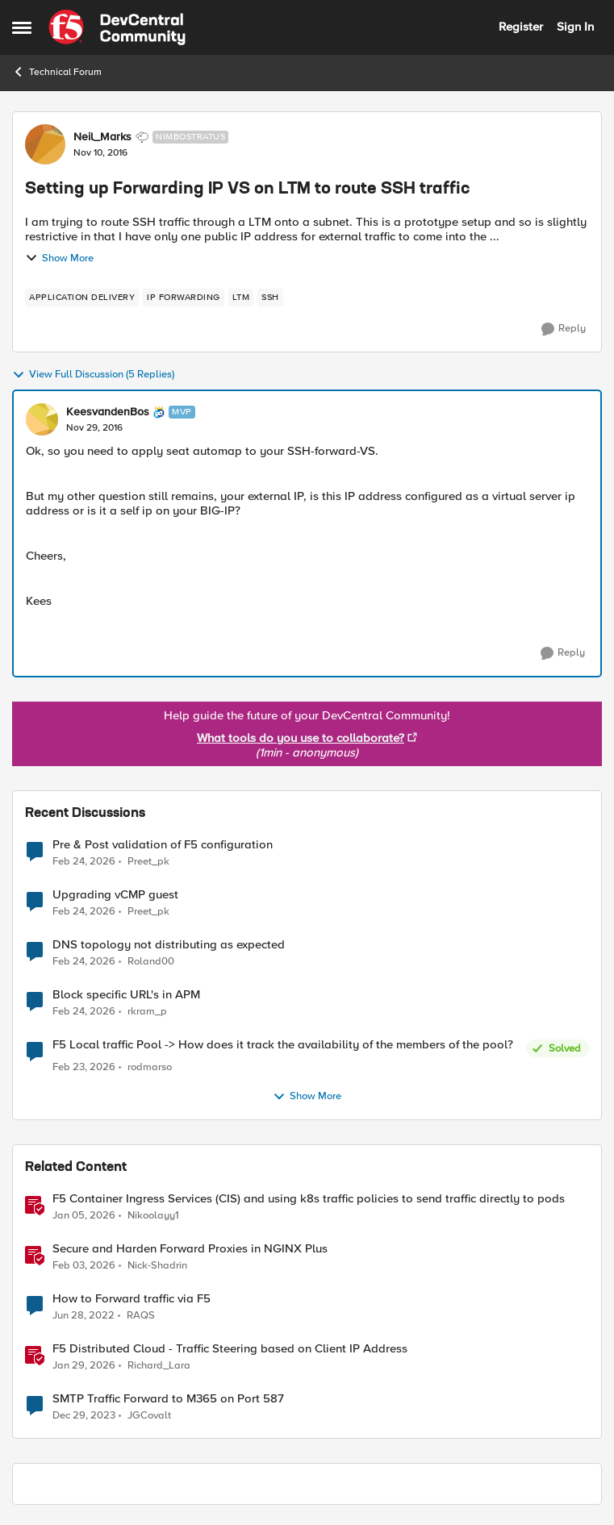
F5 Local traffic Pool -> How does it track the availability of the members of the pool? (282, 1045)
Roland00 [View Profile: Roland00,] (150, 962)
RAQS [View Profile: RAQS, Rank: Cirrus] (141, 1315)
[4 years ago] (83, 1315)
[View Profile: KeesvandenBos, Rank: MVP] (42, 419)
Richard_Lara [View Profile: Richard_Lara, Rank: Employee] (158, 1365)
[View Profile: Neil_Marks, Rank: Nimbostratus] (45, 144)
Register (521, 26)
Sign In (575, 26)
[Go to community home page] (117, 27)
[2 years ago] (83, 1415)
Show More (59, 258)
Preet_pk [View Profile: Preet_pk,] (148, 861)
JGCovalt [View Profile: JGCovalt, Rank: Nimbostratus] (149, 1415)
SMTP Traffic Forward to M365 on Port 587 (168, 1399)
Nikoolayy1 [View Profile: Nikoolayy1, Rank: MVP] (153, 1215)
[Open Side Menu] (22, 27)
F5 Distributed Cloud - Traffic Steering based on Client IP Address (229, 1349)
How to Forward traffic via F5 (131, 1299)
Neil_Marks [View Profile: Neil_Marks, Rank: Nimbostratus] (102, 137)
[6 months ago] (83, 1215)
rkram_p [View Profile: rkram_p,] (147, 1012)
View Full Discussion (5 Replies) (93, 375)
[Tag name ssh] (270, 297)
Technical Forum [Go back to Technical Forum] (57, 71)
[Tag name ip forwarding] (183, 297)
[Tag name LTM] (241, 297)
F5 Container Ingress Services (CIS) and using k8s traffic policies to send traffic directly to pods (308, 1199)
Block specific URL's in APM (126, 995)
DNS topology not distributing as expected (168, 945)
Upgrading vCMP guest (115, 895)
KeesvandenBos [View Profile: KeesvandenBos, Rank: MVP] (107, 412)
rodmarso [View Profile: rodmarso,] (149, 1067)
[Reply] (563, 329)
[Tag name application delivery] (82, 297)
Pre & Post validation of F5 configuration (162, 845)
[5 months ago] (83, 861)
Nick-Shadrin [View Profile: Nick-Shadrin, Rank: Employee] (157, 1265)
